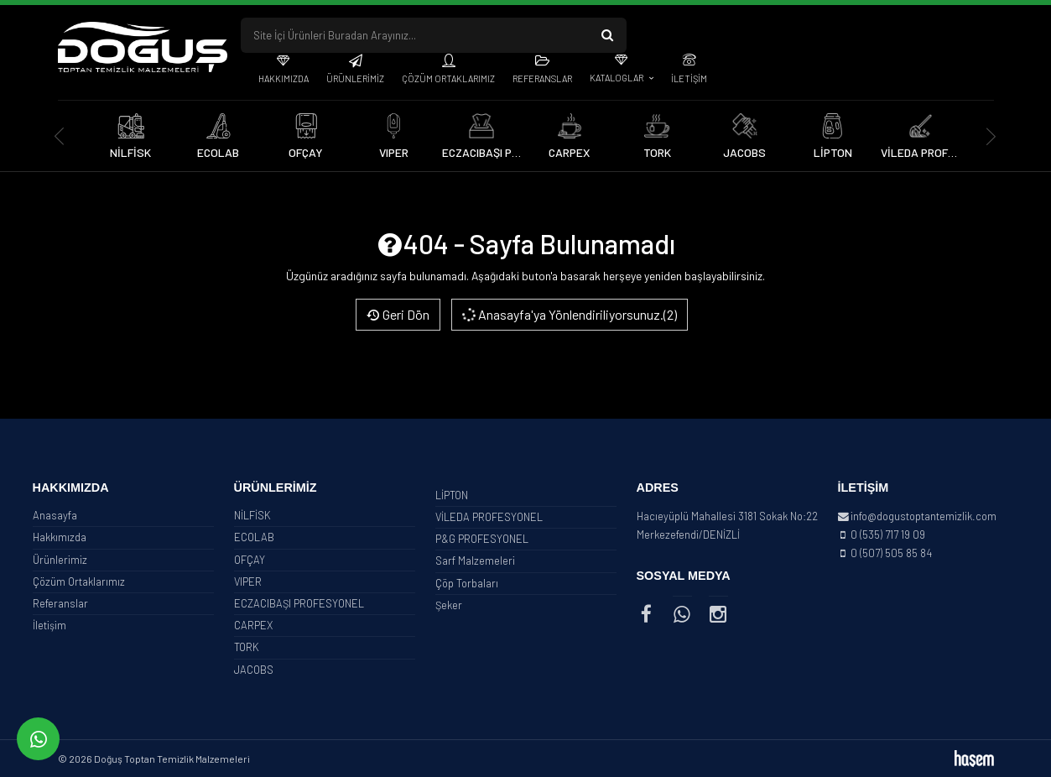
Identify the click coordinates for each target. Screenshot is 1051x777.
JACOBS (253, 669)
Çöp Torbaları (466, 583)
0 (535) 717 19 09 (888, 534)
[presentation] (60, 136)
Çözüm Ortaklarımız (448, 78)
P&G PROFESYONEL (481, 538)
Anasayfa (55, 515)
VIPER (248, 581)
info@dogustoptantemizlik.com (923, 516)
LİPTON (451, 495)
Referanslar (542, 78)
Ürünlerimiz (355, 78)
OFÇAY (249, 559)
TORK (246, 647)
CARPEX (253, 625)
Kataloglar (617, 77)
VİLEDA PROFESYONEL (489, 517)
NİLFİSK (252, 515)
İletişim (689, 78)
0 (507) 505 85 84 (891, 553)
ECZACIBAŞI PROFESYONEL (299, 603)
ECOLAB (254, 537)
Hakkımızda (283, 78)
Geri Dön (398, 314)
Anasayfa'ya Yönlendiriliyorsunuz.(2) (567, 314)
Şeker (448, 605)
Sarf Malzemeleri (475, 560)
